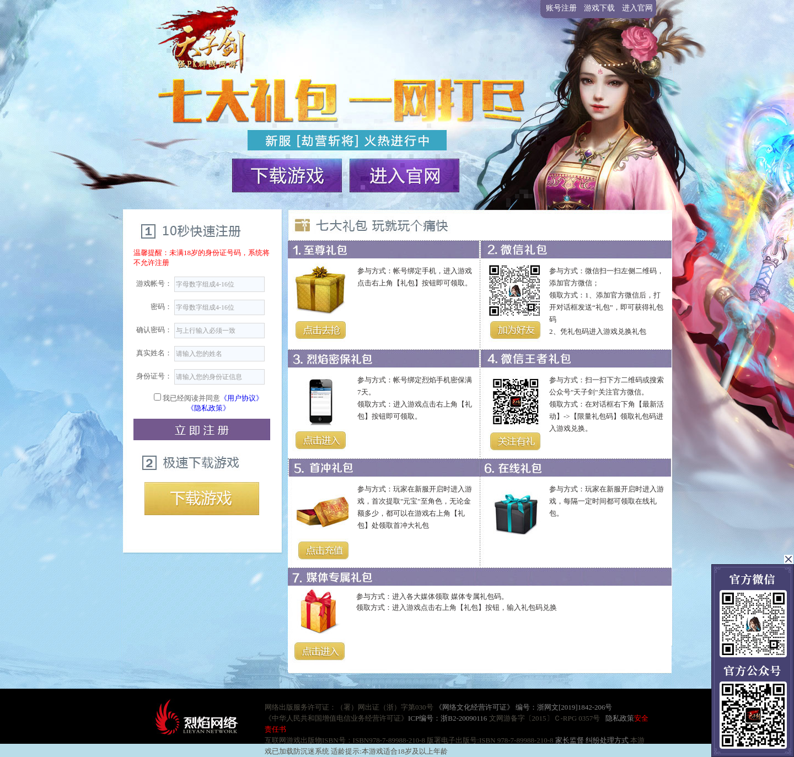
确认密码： (154, 330)
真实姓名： (154, 353)
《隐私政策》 (208, 408)
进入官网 (637, 8)
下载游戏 (201, 498)
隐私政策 (619, 718)
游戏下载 (599, 8)
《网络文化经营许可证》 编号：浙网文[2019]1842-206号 (524, 707)
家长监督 (569, 740)
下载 (288, 174)
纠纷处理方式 (607, 740)
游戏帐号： (154, 283)
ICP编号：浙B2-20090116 (447, 718)
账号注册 (561, 8)
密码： (161, 306)
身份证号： (154, 376)
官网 (405, 174)
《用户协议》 (241, 398)
